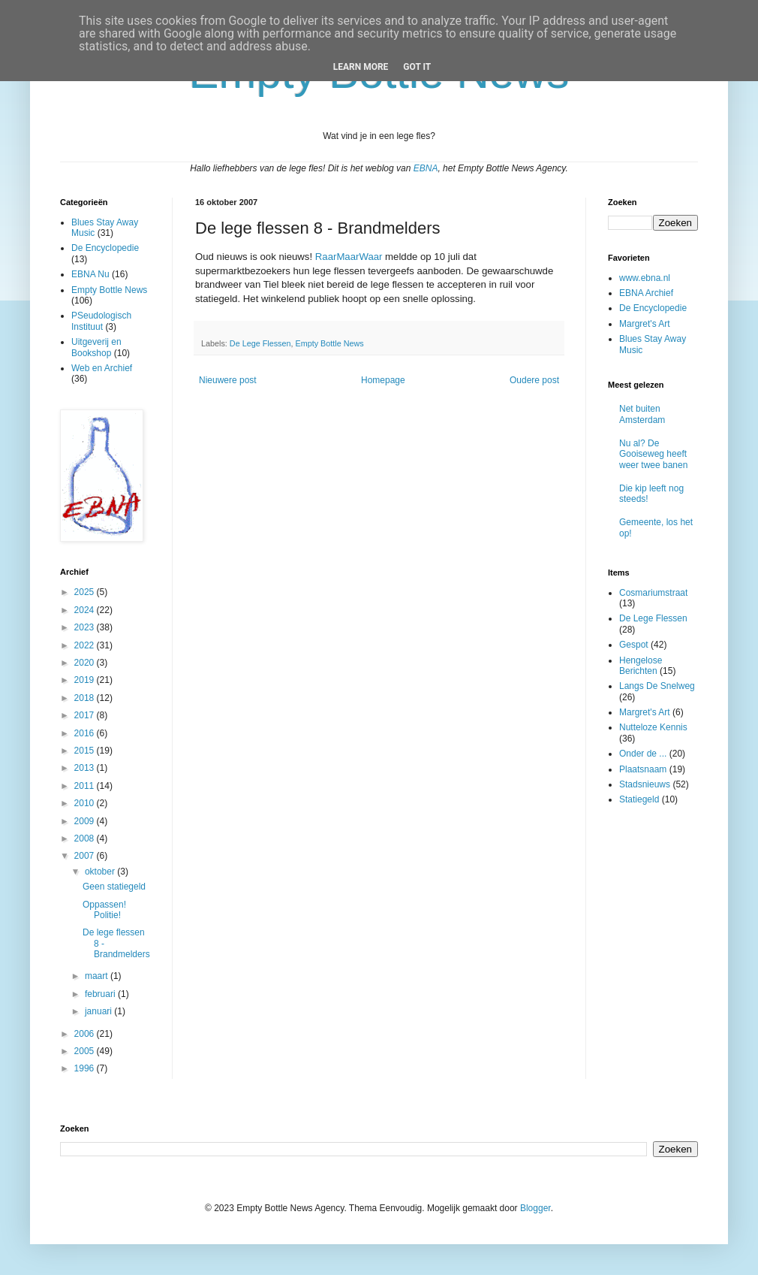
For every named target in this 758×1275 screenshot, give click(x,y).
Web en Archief (101, 368)
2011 (85, 786)
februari (101, 994)
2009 (85, 821)
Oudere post (534, 380)
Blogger (535, 1208)
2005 (85, 1051)
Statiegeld (639, 799)
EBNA (426, 168)
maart (97, 976)
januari (99, 1011)
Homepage (383, 380)
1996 (85, 1068)
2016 (85, 733)
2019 (85, 680)
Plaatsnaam (642, 769)
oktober (101, 871)
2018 (85, 698)
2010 (85, 803)
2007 (85, 856)
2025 (85, 592)
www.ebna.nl (644, 278)
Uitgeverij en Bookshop (96, 347)
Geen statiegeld (114, 886)
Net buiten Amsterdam (642, 413)
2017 (85, 715)
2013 (85, 768)
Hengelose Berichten (640, 665)
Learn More (361, 67)
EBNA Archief (646, 293)
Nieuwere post (228, 380)
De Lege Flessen (260, 343)
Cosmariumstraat (653, 593)
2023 (85, 627)
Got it (417, 67)
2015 (85, 750)
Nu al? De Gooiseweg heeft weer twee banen (653, 454)
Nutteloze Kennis (653, 727)
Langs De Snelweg (657, 686)
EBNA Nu (90, 274)
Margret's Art (644, 324)
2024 (85, 610)
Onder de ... (642, 753)
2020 (85, 662)
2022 (85, 645)
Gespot (633, 644)
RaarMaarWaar (349, 256)
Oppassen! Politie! (104, 909)
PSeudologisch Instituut (101, 320)
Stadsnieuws (644, 784)
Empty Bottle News (329, 343)
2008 (85, 838)
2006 (85, 1034)
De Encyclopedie (105, 248)
